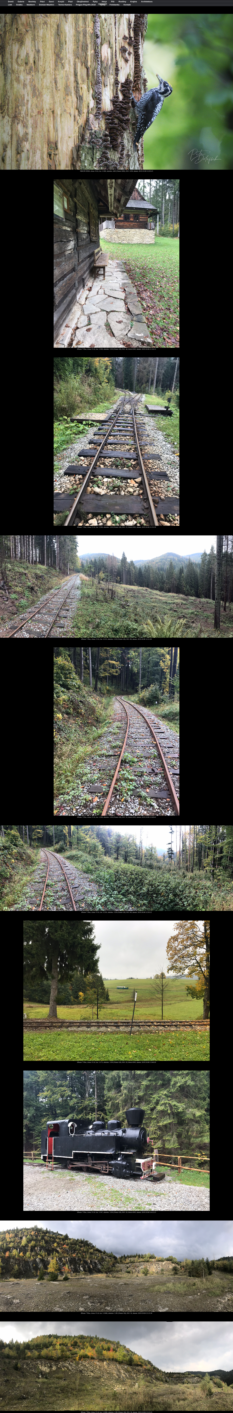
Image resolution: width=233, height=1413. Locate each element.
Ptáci (42, 1)
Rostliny (122, 1)
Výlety (102, 5)
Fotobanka (114, 5)
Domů (11, 1)
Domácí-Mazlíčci (46, 5)
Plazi (70, 1)
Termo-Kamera (65, 5)
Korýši (61, 1)
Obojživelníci (83, 1)
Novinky (32, 1)
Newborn (31, 5)
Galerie (21, 1)
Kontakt (127, 5)
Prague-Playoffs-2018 (86, 5)
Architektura (146, 1)
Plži (112, 1)
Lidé (10, 5)
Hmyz (104, 1)
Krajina (133, 1)
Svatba (19, 5)
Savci (51, 1)
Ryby (95, 1)
